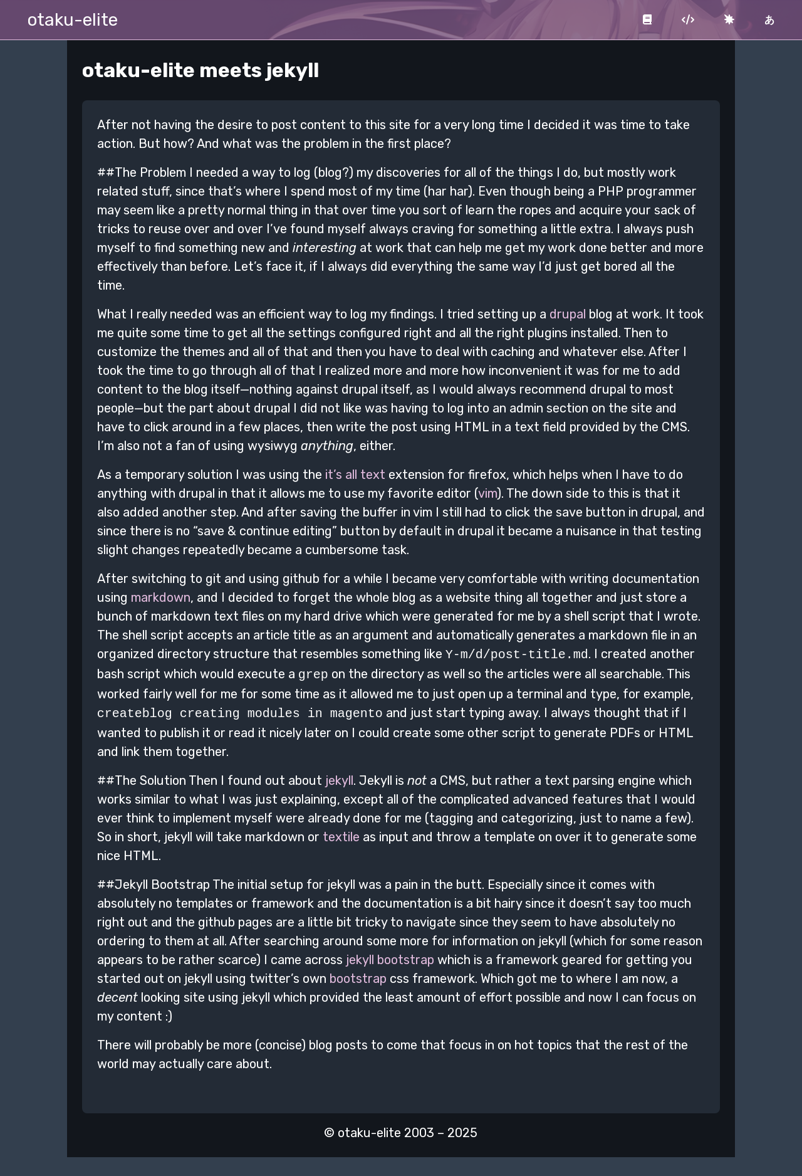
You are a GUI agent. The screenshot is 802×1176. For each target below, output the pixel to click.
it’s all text (355, 474)
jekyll (339, 776)
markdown (160, 597)
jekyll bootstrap (390, 955)
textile (341, 833)
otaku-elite (73, 19)
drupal (567, 314)
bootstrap (358, 974)
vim (487, 493)
